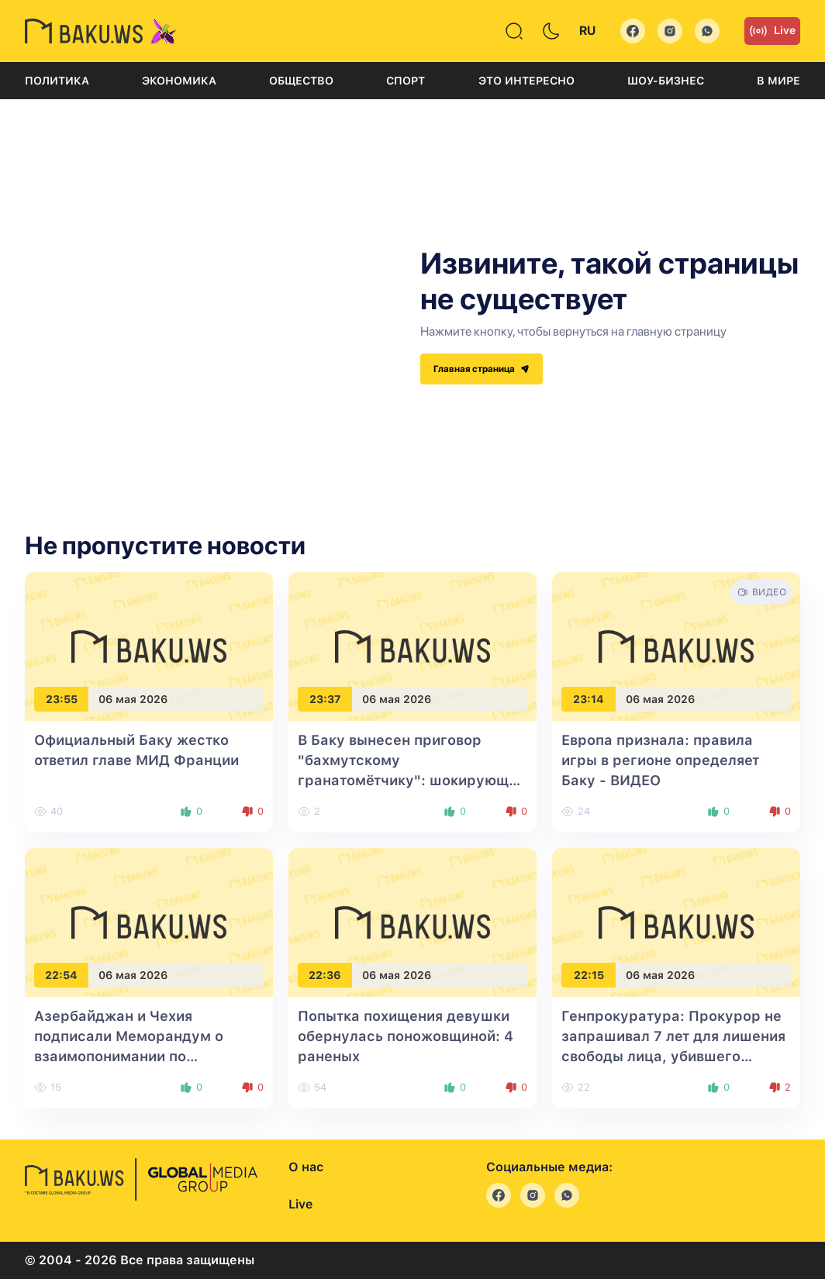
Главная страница (481, 369)
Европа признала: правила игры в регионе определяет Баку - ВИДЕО (660, 760)
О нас (305, 1167)
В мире (778, 80)
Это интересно (526, 80)
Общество (301, 80)
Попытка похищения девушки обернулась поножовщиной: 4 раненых (405, 1036)
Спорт (405, 80)
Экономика (179, 80)
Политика (57, 80)
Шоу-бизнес (665, 80)
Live (772, 31)
